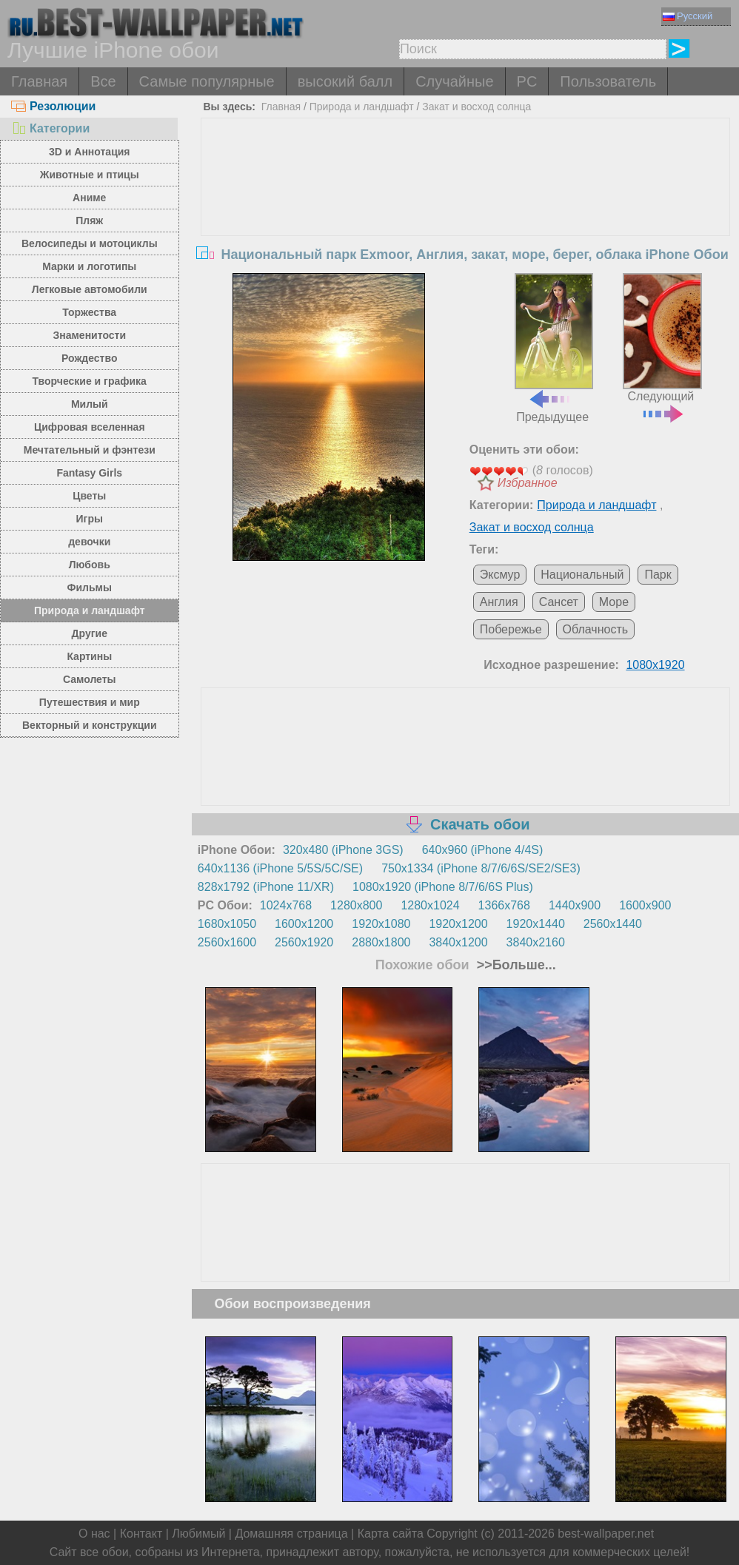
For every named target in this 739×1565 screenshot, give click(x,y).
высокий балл (345, 81)
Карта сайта (391, 1533)
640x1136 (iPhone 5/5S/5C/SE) (280, 868)
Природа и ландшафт (89, 610)
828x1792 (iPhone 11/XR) (266, 887)
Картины (89, 656)
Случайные (454, 81)
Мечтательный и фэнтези (90, 450)
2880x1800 (381, 942)
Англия (499, 602)
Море (614, 602)
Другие (89, 633)
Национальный (582, 574)
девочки (89, 542)
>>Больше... (514, 964)
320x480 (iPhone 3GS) (343, 850)
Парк (657, 574)
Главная (39, 81)
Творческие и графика (90, 381)
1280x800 (356, 905)
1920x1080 (381, 924)
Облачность (596, 629)
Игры (89, 519)
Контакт (141, 1533)
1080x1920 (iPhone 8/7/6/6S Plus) (442, 887)
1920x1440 (535, 924)
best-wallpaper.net (606, 1533)
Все (103, 81)
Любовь (89, 565)
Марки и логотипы (89, 266)
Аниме (89, 197)
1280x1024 (430, 905)
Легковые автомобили (89, 289)
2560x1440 (612, 924)
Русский (687, 15)
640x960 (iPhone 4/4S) (483, 850)
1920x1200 (458, 924)
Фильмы (89, 587)
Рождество (89, 358)
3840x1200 (458, 942)
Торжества (89, 312)
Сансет (558, 602)
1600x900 (645, 905)
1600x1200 (304, 924)
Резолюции (53, 106)
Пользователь (608, 81)
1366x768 (504, 905)
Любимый (198, 1533)
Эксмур (500, 574)
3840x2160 (535, 942)
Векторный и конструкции (89, 725)
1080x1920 (655, 665)
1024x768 (286, 905)
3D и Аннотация (89, 152)
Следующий (662, 346)
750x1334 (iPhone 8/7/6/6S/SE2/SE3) (481, 868)
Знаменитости (90, 335)
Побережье (511, 629)
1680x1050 (227, 924)
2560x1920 (304, 942)
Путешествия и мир (89, 702)
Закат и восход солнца (476, 106)
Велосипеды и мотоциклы (89, 243)
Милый (89, 404)
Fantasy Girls (89, 473)
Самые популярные (207, 81)
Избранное (528, 483)
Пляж (89, 220)
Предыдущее (554, 348)
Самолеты (89, 679)
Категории (50, 128)
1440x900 (575, 905)
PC (527, 81)
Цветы (89, 496)
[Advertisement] (465, 229)
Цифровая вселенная (89, 427)
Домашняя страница (291, 1533)
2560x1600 (227, 942)
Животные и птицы (89, 175)
